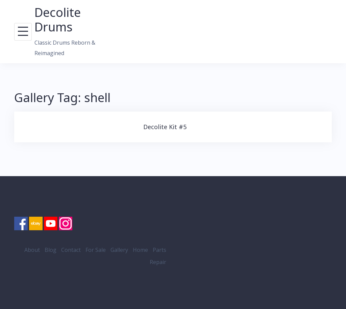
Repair (158, 262)
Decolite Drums (57, 19)
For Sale (95, 250)
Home (140, 250)
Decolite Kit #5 (165, 127)
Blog (50, 250)
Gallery (119, 250)
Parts (159, 250)
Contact (71, 250)
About (32, 250)
